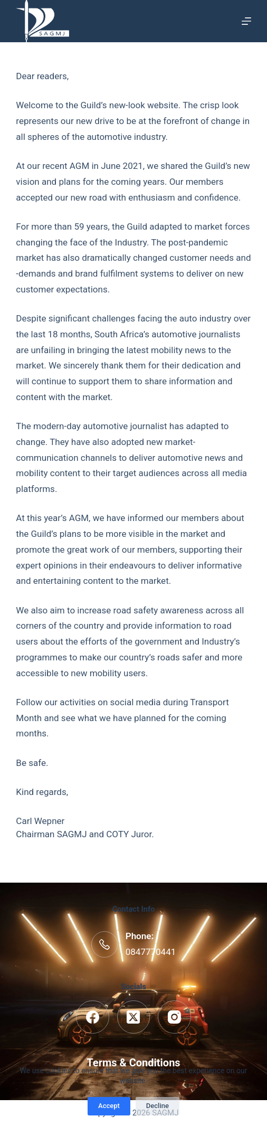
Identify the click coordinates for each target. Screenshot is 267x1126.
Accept (109, 1106)
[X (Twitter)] (133, 1017)
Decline (157, 1106)
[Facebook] (92, 1017)
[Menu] (246, 21)
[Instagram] (174, 1017)
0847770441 (151, 952)
